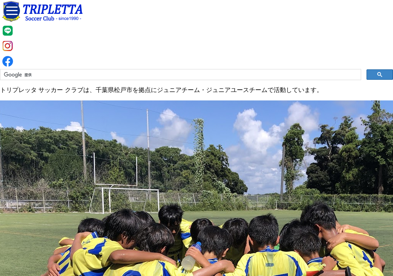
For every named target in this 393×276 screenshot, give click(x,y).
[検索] (180, 74)
